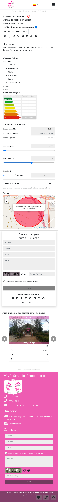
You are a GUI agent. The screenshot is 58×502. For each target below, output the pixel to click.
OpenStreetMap (43, 227)
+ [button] (6, 198)
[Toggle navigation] (53, 5)
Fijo (7, 175)
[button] (4, 339)
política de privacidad (32, 281)
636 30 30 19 (34, 238)
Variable (20, 175)
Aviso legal (21, 495)
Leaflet (35, 227)
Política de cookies (48, 492)
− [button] (6, 201)
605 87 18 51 (23, 238)
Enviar (29, 288)
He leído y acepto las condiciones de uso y (22, 281)
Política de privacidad (34, 492)
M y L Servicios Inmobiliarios (18, 492)
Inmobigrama (35, 495)
